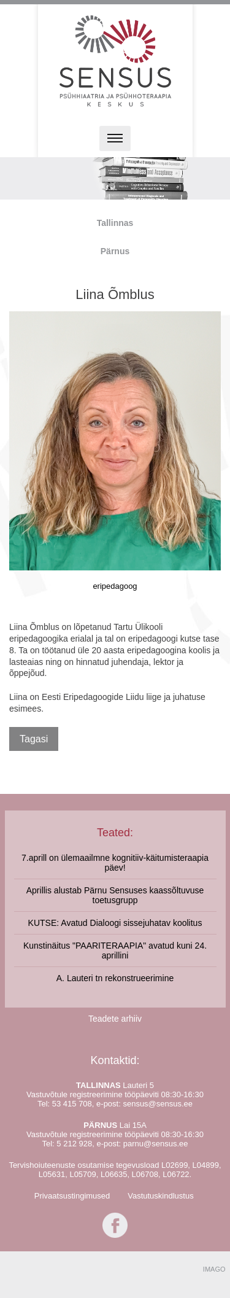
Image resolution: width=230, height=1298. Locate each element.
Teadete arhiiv (115, 1019)
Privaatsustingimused (72, 1195)
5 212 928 (74, 1143)
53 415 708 (72, 1103)
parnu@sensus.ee (155, 1143)
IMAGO (214, 1269)
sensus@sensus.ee (158, 1103)
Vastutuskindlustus (160, 1195)
